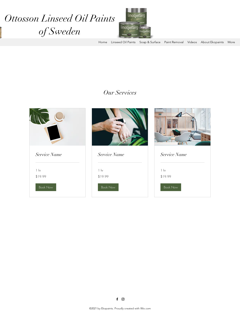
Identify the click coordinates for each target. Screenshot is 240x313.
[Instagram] (123, 299)
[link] (58, 155)
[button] (123, 42)
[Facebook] (117, 299)
